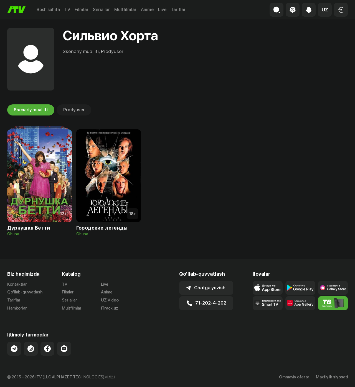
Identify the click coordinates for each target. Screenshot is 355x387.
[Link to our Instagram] (31, 349)
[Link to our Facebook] (47, 349)
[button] (325, 10)
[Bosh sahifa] (16, 9)
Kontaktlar (17, 284)
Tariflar (178, 9)
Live (162, 9)
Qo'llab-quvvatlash (24, 292)
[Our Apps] (268, 303)
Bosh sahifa (48, 9)
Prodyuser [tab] (74, 109)
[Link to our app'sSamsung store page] (333, 288)
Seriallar (101, 9)
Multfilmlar (125, 9)
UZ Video (110, 300)
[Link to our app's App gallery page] (300, 303)
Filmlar (81, 9)
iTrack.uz (109, 308)
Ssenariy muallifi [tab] (30, 109)
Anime (147, 9)
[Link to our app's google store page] (300, 288)
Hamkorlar (17, 308)
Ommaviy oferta (294, 377)
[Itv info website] (333, 303)
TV (67, 9)
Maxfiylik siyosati (332, 377)
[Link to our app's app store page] (268, 288)
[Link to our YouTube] (64, 349)
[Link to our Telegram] (14, 349)
